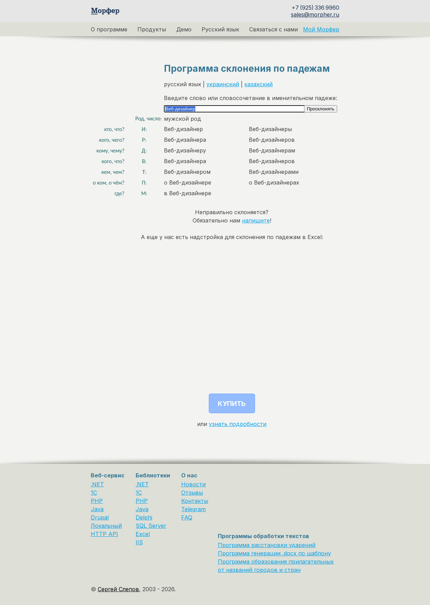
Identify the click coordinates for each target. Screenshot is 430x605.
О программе (109, 29)
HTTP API (104, 533)
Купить (232, 403)
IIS (139, 542)
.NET (97, 484)
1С (139, 492)
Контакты (194, 500)
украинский (222, 84)
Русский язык (220, 29)
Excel (143, 533)
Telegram (193, 509)
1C (94, 492)
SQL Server (151, 525)
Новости (193, 484)
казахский (258, 84)
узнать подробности (237, 423)
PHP (97, 500)
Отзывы (192, 492)
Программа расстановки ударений (266, 545)
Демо (184, 29)
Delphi (144, 517)
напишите (256, 220)
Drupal (100, 517)
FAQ (186, 517)
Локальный (106, 525)
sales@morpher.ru (315, 14)
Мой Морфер (321, 29)
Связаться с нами (273, 29)
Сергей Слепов (118, 589)
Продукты (151, 29)
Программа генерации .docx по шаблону (274, 553)
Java (97, 509)
